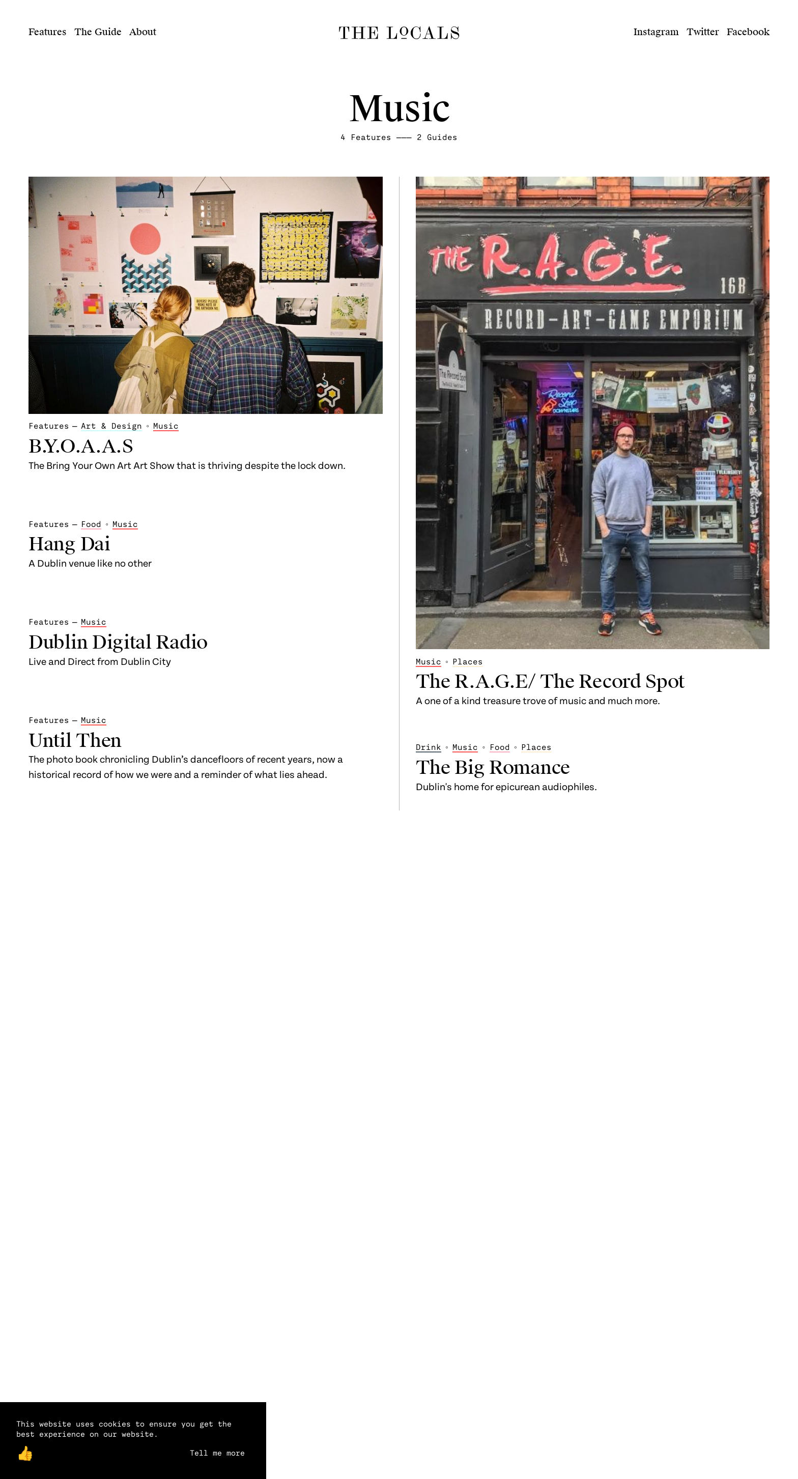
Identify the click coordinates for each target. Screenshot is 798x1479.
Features (47, 32)
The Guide (98, 32)
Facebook (748, 32)
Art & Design (111, 425)
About (142, 32)
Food (91, 523)
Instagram (656, 32)
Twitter (703, 32)
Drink (428, 746)
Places (467, 661)
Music (166, 425)
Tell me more (217, 1452)
